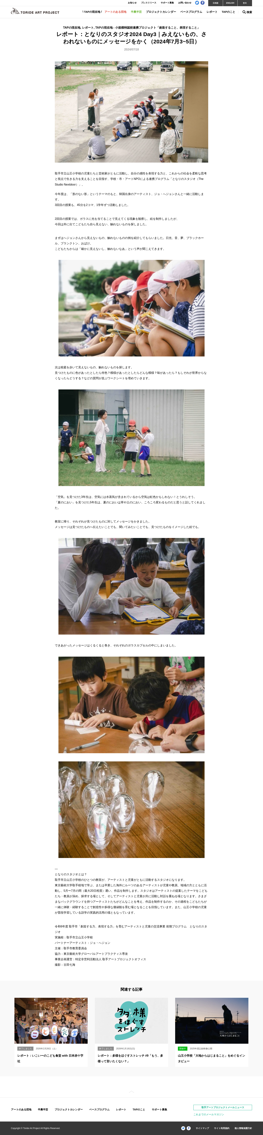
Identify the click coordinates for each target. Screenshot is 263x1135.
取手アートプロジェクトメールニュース (222, 1107)
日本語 (215, 3)
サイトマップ (202, 1128)
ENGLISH (230, 3)
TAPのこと (228, 11)
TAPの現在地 (92, 11)
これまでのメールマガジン (208, 1114)
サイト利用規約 (221, 1128)
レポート (212, 11)
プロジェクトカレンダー (161, 11)
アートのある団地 (115, 11)
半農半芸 (136, 11)
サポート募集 (159, 1109)
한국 (245, 3)
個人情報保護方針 (243, 1128)
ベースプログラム (191, 11)
